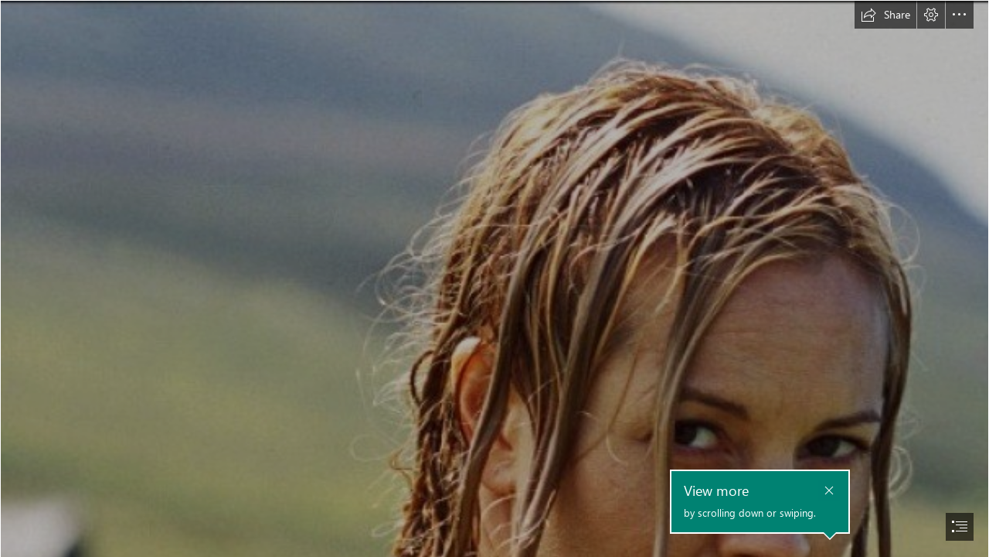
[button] (885, 15)
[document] (494, 278)
